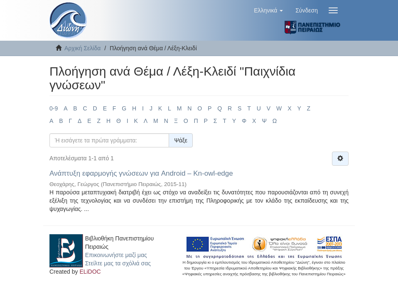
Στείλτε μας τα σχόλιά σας (118, 263)
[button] (268, 10)
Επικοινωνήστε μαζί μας (116, 255)
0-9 (53, 108)
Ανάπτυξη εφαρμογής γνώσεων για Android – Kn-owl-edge (141, 173)
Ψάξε (180, 140)
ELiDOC (90, 271)
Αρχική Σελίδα (82, 48)
